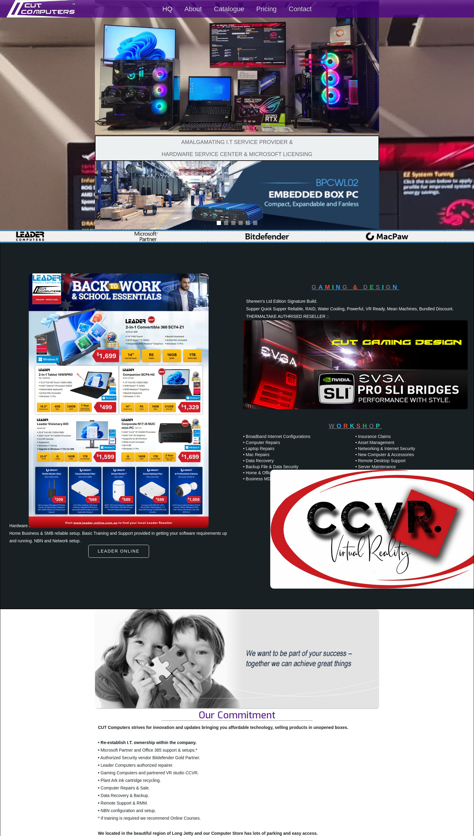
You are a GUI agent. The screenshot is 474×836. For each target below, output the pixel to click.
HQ (167, 9)
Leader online (118, 551)
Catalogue (229, 9)
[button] (107, 195)
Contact (300, 9)
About (193, 9)
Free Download (176, 595)
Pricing (266, 9)
